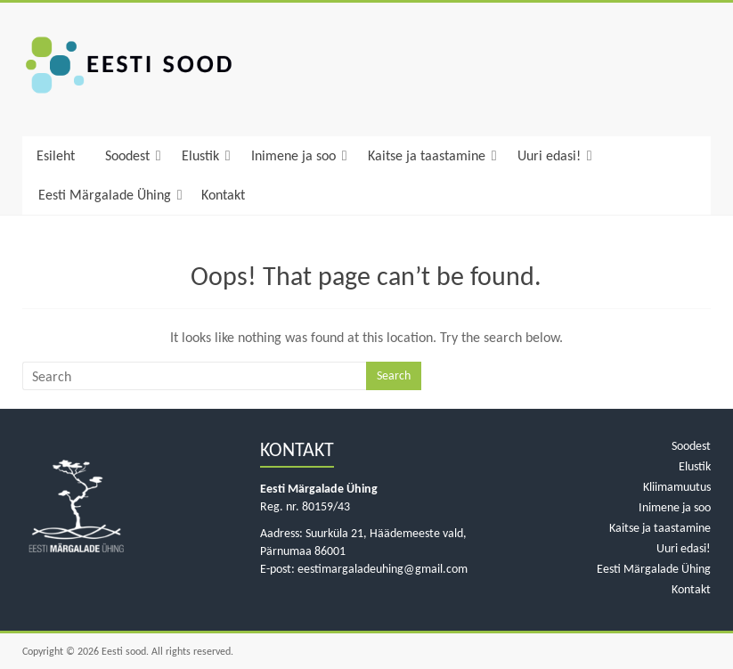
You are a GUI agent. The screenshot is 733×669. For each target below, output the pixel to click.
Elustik (200, 155)
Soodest (127, 155)
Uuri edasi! (549, 155)
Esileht (56, 155)
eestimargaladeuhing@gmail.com (382, 568)
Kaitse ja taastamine (426, 155)
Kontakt (223, 194)
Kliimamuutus (677, 486)
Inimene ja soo (293, 155)
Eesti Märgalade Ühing (104, 194)
